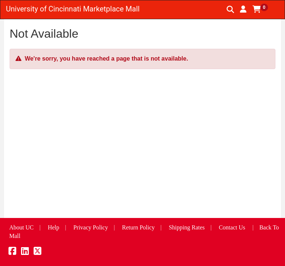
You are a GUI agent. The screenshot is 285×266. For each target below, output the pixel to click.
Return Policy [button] (138, 227)
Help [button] (53, 227)
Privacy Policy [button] (90, 227)
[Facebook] (12, 252)
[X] (37, 252)
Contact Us (232, 227)
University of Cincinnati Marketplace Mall (73, 8)
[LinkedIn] (25, 252)
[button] (243, 9)
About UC (21, 227)
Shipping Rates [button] (187, 227)
